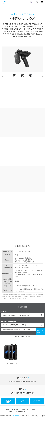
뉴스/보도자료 (25, 409)
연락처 (10, 411)
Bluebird (16, 416)
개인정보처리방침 (20, 411)
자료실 (34, 409)
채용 (17, 409)
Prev (2, 75)
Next (42, 75)
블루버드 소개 (9, 409)
